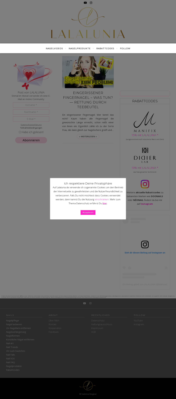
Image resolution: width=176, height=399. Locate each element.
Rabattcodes (105, 48)
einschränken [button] (102, 199)
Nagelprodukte (80, 48)
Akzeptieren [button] (88, 212)
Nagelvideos (54, 48)
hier (105, 203)
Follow (125, 48)
